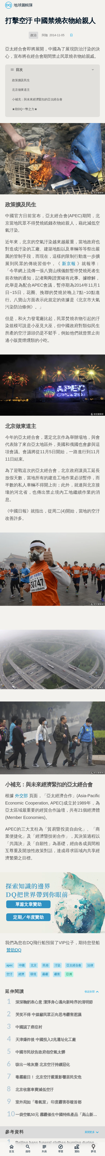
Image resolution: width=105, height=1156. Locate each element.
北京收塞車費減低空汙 (34, 1089)
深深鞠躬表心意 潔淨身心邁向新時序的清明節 (54, 1002)
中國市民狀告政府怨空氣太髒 (40, 1052)
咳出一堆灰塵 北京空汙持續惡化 (42, 1064)
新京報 (69, 263)
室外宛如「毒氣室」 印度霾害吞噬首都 (48, 1102)
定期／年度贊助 (28, 917)
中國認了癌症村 (28, 1027)
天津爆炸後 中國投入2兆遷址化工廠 (45, 1039)
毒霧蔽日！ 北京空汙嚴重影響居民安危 (48, 1077)
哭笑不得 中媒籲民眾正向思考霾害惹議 (48, 1014)
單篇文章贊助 (28, 904)
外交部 (21, 795)
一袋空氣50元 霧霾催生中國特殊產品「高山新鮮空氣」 (56, 1115)
